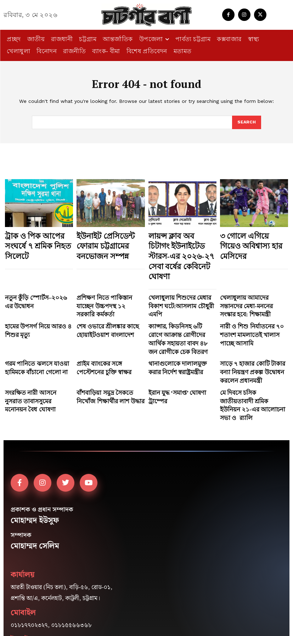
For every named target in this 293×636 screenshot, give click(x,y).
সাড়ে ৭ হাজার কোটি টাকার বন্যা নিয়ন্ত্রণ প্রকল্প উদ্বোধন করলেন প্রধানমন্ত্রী (250, 323)
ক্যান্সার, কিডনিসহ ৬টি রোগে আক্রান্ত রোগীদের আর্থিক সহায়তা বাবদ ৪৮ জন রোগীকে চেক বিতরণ (179, 300)
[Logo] (146, 15)
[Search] (246, 122)
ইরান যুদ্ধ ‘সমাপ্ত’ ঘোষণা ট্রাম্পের (178, 339)
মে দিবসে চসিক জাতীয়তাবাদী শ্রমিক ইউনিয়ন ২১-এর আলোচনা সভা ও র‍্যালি (253, 346)
